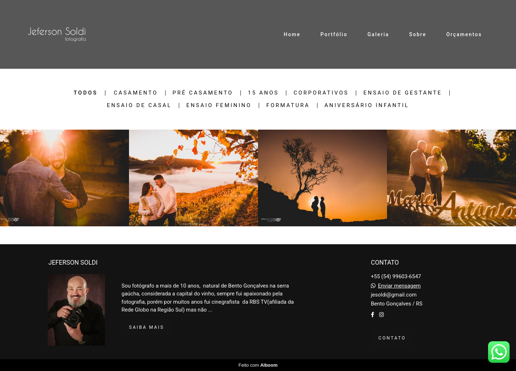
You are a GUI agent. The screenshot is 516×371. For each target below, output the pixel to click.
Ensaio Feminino (219, 105)
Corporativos (321, 93)
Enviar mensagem (399, 286)
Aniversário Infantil (367, 105)
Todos (85, 93)
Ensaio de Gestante (402, 93)
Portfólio (333, 34)
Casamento (136, 93)
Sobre (417, 34)
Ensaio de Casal (139, 105)
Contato (392, 338)
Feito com (257, 365)
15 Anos (263, 93)
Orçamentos (464, 34)
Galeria (378, 34)
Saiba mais (146, 327)
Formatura (288, 105)
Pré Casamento (203, 93)
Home (292, 34)
